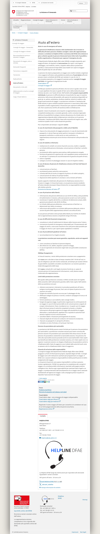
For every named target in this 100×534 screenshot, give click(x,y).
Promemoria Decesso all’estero (48, 189)
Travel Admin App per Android (50, 401)
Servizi (63, 21)
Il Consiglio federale (20, 2)
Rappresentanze (26, 21)
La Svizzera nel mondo (47, 2)
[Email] (49, 381)
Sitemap (84, 499)
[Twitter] (41, 381)
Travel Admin (43, 83)
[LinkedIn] (43, 381)
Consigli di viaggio (38, 21)
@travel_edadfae (47, 484)
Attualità (16, 21)
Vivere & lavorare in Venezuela (52, 21)
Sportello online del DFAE (23, 511)
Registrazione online (46, 409)
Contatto (42, 416)
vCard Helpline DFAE (51, 481)
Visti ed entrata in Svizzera (73, 21)
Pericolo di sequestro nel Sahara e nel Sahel (53, 392)
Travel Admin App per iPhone (49, 399)
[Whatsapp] (47, 381)
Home (13, 33)
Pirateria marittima (45, 390)
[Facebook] (39, 381)
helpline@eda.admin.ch (49, 438)
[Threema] (45, 381)
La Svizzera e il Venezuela (19, 27)
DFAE (33, 2)
